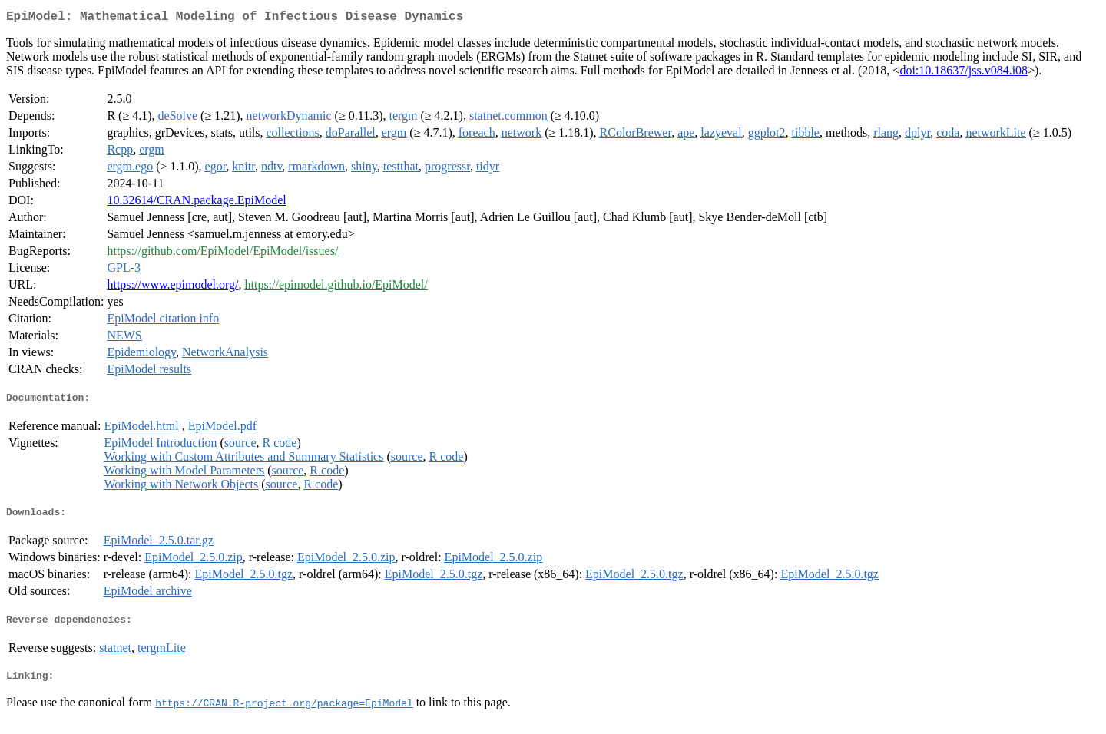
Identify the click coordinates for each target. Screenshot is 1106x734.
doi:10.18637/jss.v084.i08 (963, 73)
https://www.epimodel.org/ (172, 287)
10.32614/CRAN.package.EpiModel (196, 203)
